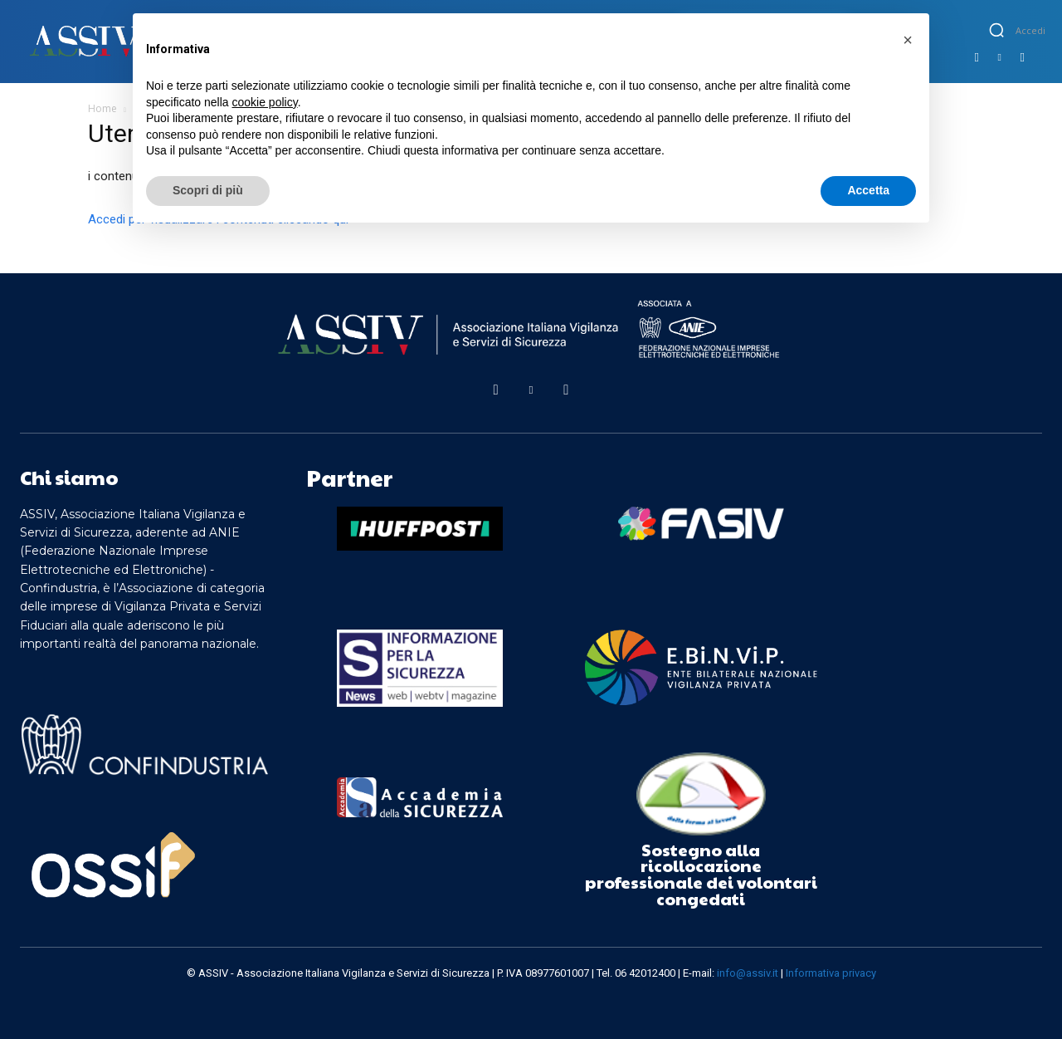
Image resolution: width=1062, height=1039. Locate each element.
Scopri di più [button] (208, 190)
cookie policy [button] (265, 102)
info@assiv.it (747, 973)
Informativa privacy (831, 973)
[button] (996, 30)
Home (102, 108)
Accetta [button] (868, 190)
